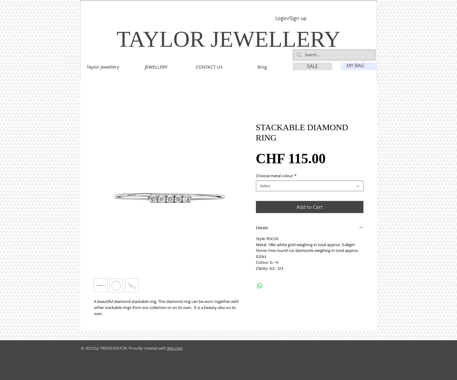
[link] (359, 66)
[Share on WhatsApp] (259, 286)
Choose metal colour (276, 175)
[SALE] (312, 66)
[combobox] (309, 186)
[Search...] (334, 55)
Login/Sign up (290, 18)
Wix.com (175, 348)
